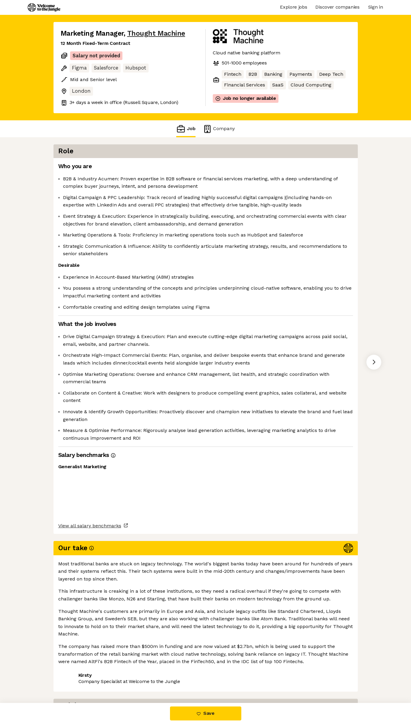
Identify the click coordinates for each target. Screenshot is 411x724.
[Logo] (44, 7)
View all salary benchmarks (89, 655)
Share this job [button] (77, 678)
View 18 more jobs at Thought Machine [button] (146, 678)
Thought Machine (156, 33)
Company (219, 129)
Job (185, 129)
